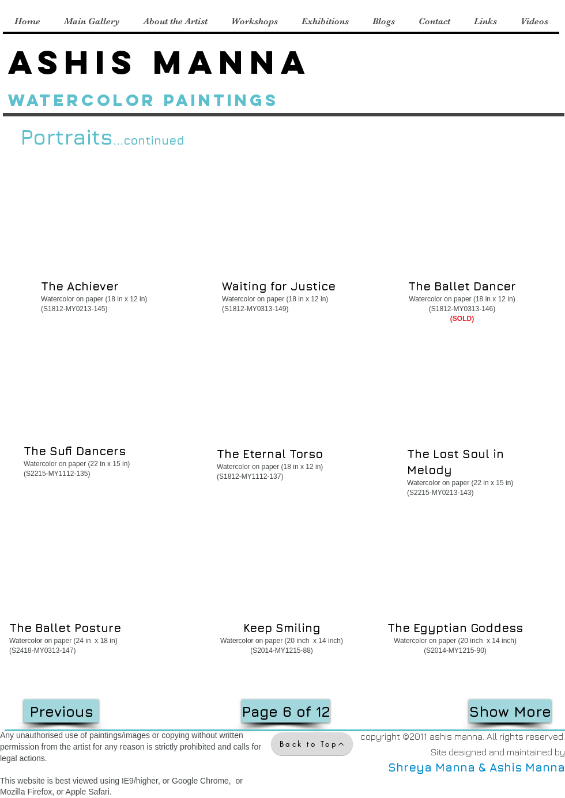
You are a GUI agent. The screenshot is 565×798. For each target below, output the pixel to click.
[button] (100, 237)
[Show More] (510, 711)
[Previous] (61, 711)
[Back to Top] (312, 743)
